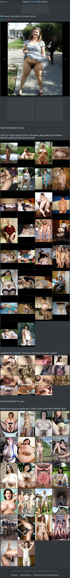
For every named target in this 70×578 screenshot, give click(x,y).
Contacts (14, 575)
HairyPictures (35, 2)
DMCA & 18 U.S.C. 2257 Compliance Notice (46, 575)
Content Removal (25, 575)
